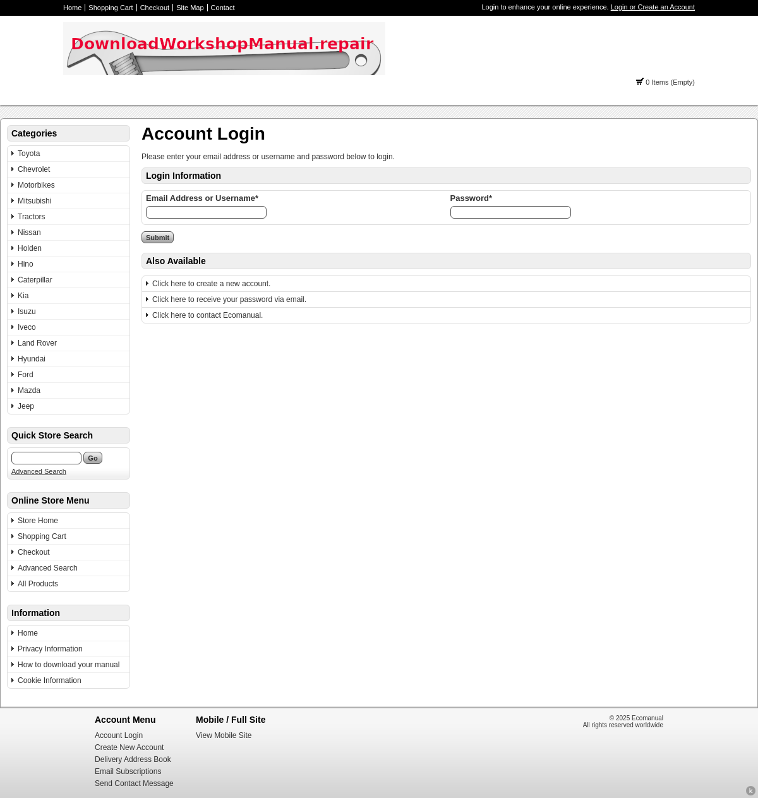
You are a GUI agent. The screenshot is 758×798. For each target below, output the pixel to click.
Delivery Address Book (133, 759)
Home (72, 7)
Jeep (26, 406)
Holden (30, 248)
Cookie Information (49, 680)
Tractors (31, 216)
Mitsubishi (34, 200)
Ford (25, 374)
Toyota (29, 153)
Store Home (38, 520)
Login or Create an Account (653, 7)
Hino (25, 264)
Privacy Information (50, 648)
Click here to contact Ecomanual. (207, 315)
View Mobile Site (224, 735)
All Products (38, 583)
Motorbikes (36, 185)
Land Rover (37, 343)
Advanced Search (38, 471)
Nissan (29, 232)
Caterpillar (35, 279)
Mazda (29, 390)
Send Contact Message (134, 783)
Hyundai (31, 358)
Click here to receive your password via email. (229, 299)
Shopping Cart (110, 7)
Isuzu (27, 311)
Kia (23, 295)
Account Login (119, 735)
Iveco (27, 327)
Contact (223, 7)
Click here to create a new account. (211, 283)
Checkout (154, 7)
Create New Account (129, 747)
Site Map (189, 7)
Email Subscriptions (128, 771)
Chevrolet (34, 169)
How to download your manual (68, 664)
